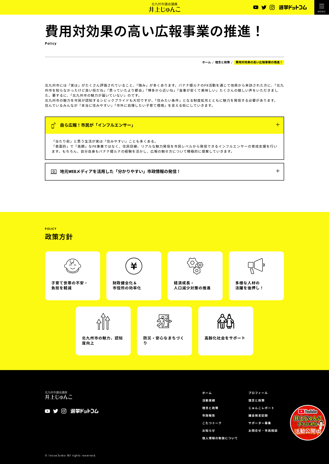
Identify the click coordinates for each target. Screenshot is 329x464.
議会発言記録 (258, 415)
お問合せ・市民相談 (263, 431)
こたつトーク (212, 423)
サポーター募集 (259, 423)
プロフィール (258, 393)
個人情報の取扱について (220, 438)
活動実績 (208, 400)
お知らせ (208, 431)
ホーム (206, 62)
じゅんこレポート (261, 408)
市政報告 (208, 415)
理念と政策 (222, 62)
